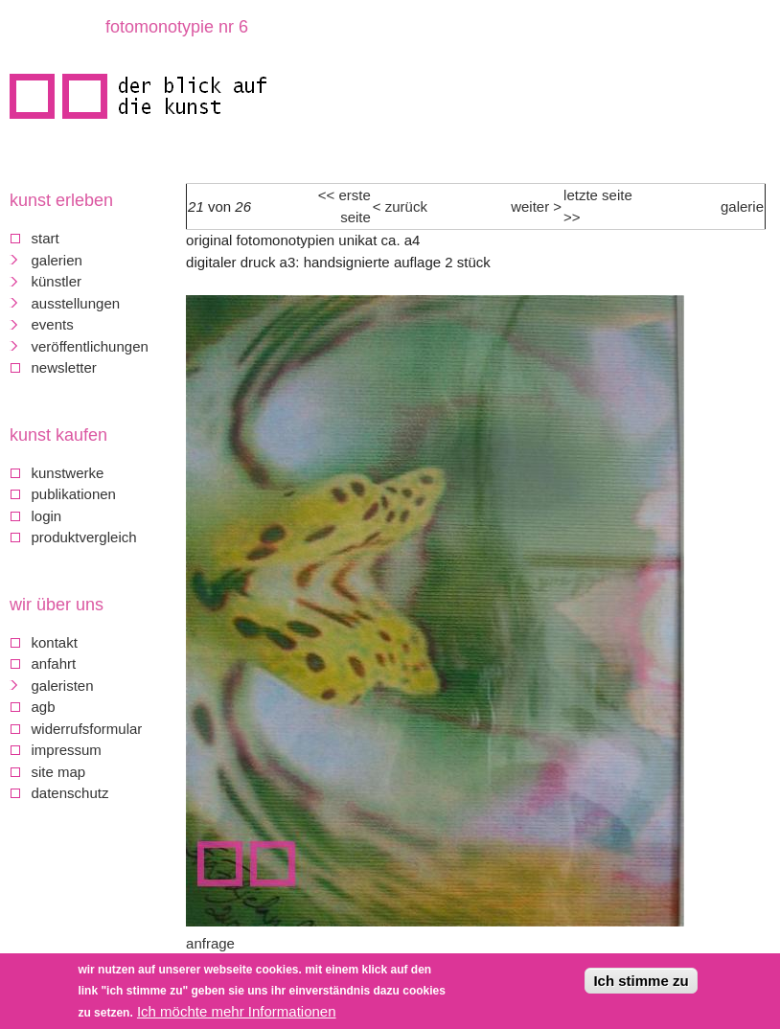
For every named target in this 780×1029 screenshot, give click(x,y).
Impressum (67, 750)
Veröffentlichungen (90, 346)
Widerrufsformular (87, 728)
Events (53, 324)
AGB (44, 706)
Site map (59, 772)
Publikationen (74, 494)
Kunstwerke (68, 473)
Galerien (57, 260)
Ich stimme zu (640, 980)
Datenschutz (70, 793)
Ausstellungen (76, 303)
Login (47, 516)
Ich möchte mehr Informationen (236, 1011)
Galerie (742, 206)
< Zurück (400, 206)
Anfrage (210, 943)
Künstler (57, 281)
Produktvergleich (84, 537)
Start (45, 238)
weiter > (536, 206)
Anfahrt (54, 663)
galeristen (63, 685)
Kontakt (55, 642)
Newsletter (64, 367)
